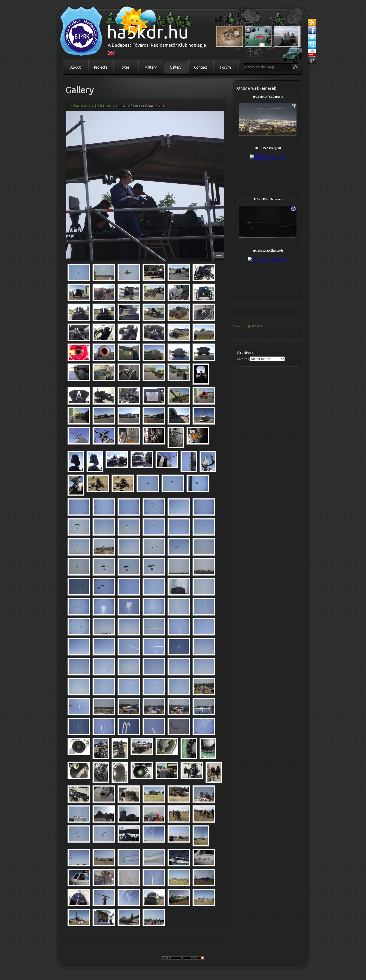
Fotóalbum (77, 106)
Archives (243, 358)
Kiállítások (101, 106)
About (75, 67)
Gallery (175, 67)
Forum (225, 67)
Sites (126, 67)
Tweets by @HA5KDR (247, 326)
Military (150, 67)
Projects (100, 67)
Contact (200, 67)
